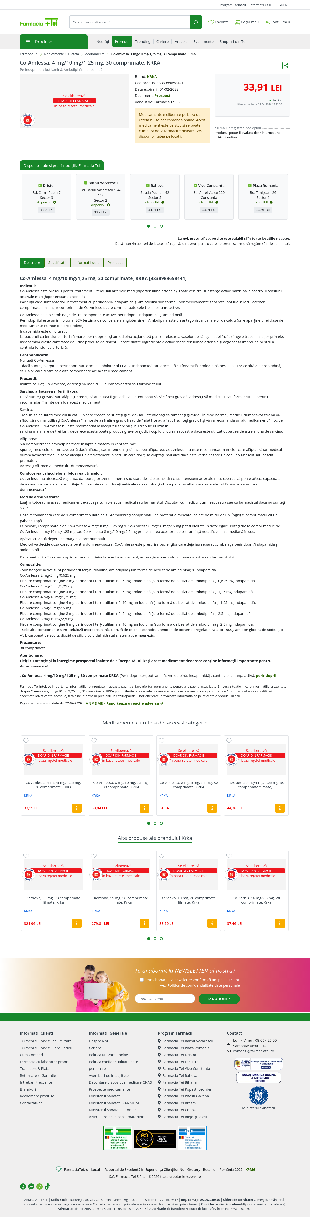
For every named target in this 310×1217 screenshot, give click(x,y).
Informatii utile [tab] (87, 262)
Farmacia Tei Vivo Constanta (184, 1068)
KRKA (152, 76)
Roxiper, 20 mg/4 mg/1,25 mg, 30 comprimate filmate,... (256, 784)
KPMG (250, 1169)
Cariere (95, 1047)
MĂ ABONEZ (219, 999)
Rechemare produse (37, 1096)
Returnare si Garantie (38, 1075)
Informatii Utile (261, 5)
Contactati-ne (31, 1103)
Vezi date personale (200, 985)
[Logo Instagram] (39, 1186)
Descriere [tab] (32, 262)
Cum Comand (31, 1054)
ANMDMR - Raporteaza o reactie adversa (124, 703)
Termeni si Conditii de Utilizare (45, 1040)
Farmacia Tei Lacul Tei (179, 1061)
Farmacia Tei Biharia (177, 1082)
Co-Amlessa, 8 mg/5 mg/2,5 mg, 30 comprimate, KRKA (188, 784)
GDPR (283, 5)
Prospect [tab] (115, 262)
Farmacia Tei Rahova (177, 1075)
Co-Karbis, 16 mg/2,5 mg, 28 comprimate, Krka (256, 900)
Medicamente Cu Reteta (61, 54)
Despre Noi (98, 1040)
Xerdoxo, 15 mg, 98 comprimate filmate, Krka (121, 900)
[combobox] (129, 22)
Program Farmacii (233, 5)
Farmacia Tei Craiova (178, 1109)
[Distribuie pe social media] (286, 65)
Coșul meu (247, 21)
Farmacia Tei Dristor (177, 1054)
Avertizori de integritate (109, 1075)
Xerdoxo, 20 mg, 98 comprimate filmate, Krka (53, 900)
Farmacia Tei (29, 54)
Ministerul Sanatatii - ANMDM (114, 1103)
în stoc (277, 100)
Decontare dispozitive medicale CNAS (120, 1082)
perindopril (266, 675)
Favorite (218, 22)
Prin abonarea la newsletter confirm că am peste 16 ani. (193, 979)
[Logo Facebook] (23, 1186)
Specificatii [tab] (57, 262)
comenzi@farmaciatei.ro (253, 1051)
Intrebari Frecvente (36, 1082)
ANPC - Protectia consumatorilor (116, 1116)
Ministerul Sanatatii (105, 1096)
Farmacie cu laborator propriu (45, 1061)
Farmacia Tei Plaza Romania (183, 1047)
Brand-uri (28, 1089)
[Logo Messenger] (31, 1186)
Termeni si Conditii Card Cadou (46, 1047)
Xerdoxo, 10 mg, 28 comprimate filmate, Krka (189, 900)
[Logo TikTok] (47, 1186)
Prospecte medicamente (109, 1089)
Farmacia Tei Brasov (177, 1103)
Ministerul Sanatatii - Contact (113, 1109)
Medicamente (95, 54)
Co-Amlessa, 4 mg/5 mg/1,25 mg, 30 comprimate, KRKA (53, 784)
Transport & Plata (34, 1068)
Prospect (162, 95)
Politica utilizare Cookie (108, 1054)
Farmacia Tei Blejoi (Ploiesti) (183, 1116)
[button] (149, 226)
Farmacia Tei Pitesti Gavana (183, 1096)
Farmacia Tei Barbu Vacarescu (185, 1040)
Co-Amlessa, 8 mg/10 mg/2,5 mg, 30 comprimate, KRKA (121, 784)
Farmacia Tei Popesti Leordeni (185, 1089)
